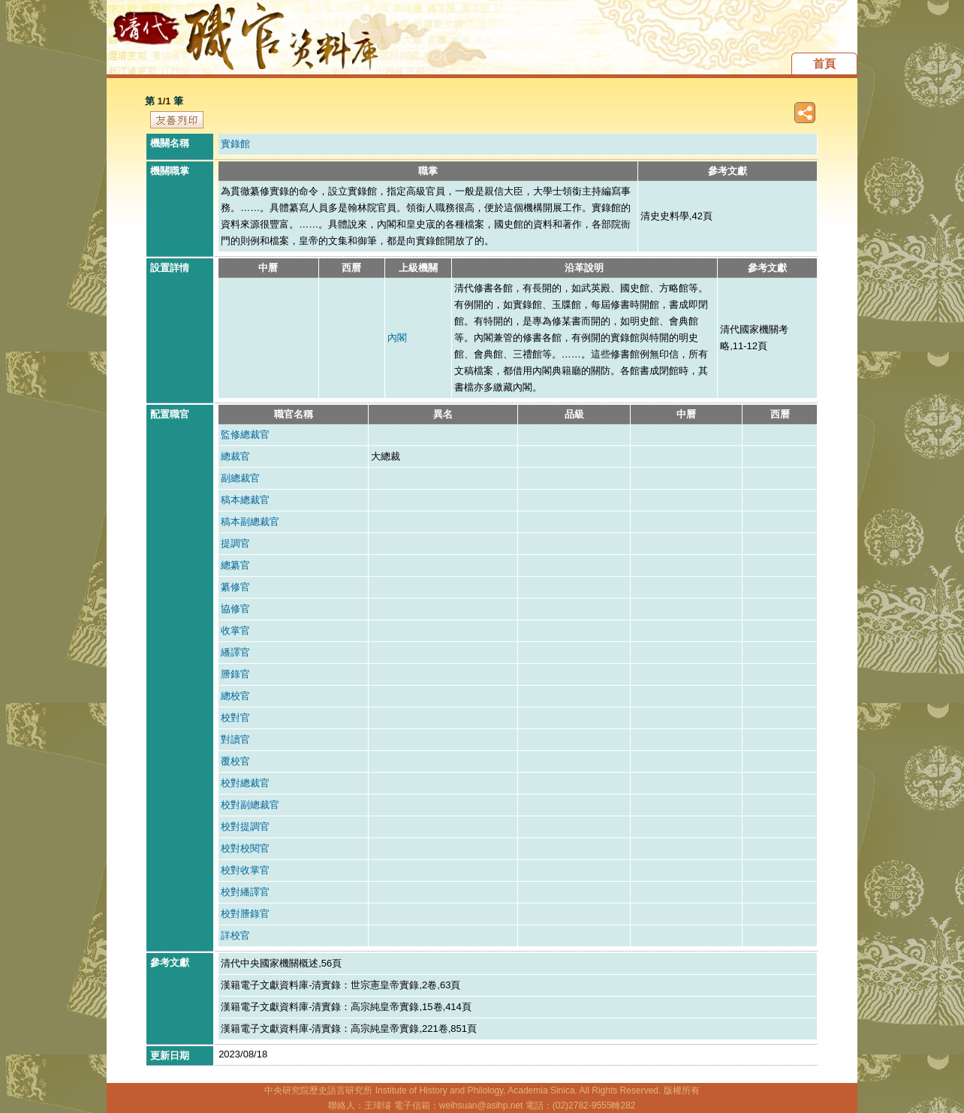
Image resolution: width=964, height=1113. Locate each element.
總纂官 (235, 565)
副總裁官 (240, 478)
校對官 (235, 717)
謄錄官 (235, 674)
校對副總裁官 (250, 804)
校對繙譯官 (245, 891)
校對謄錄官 (245, 913)
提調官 (235, 543)
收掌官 (235, 630)
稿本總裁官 (245, 499)
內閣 (397, 337)
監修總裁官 (245, 434)
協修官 (235, 608)
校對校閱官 (245, 848)
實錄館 (235, 143)
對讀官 (235, 739)
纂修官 (235, 587)
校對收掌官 (245, 870)
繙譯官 (235, 652)
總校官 (235, 695)
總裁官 (235, 456)
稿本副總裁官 (250, 521)
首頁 (824, 63)
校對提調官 (245, 826)
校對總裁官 (245, 783)
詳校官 (235, 935)
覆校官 (235, 761)
